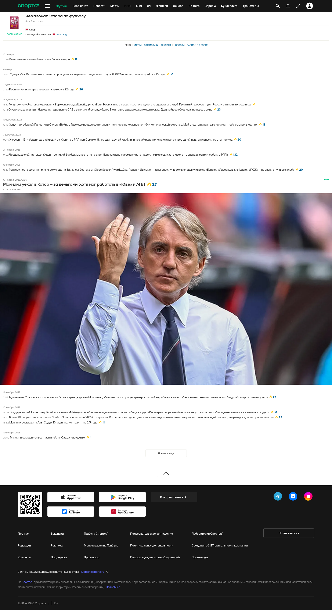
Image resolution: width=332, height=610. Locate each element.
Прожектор (91, 557)
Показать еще (166, 453)
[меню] (48, 6)
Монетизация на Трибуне (101, 545)
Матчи (138, 45)
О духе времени (12, 189)
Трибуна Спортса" (96, 533)
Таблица (166, 45)
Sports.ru (27, 582)
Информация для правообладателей (155, 557)
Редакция (24, 545)
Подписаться (14, 34)
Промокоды (200, 557)
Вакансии (57, 533)
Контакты (24, 557)
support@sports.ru (92, 572)
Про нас (23, 533)
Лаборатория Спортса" (207, 533)
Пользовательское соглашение (151, 533)
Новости (179, 45)
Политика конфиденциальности (151, 545)
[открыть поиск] (278, 6)
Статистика (151, 45)
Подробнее (113, 587)
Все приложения (174, 497)
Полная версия (289, 533)
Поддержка (59, 557)
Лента (128, 45)
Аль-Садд (60, 34)
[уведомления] (288, 6)
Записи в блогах (197, 45)
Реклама (56, 545)
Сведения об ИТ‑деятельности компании (220, 545)
